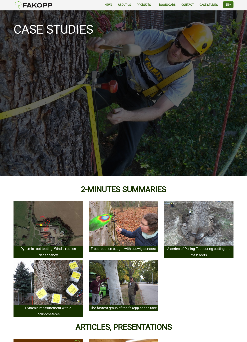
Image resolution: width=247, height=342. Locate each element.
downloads (167, 4)
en (228, 4)
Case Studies (209, 4)
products (145, 4)
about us (124, 4)
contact (187, 4)
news (108, 4)
